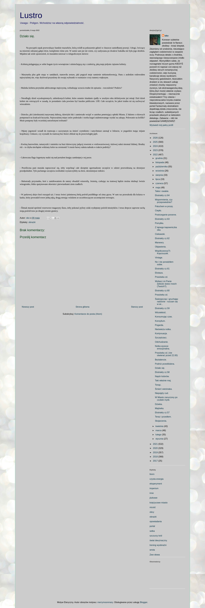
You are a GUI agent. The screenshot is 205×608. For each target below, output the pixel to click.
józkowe (153, 498)
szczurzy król (156, 536)
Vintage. (159, 257)
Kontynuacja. (161, 333)
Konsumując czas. (163, 316)
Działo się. (160, 368)
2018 (155, 456)
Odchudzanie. (161, 342)
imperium (154, 488)
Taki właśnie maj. (163, 380)
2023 (155, 150)
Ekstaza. (159, 273)
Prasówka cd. (161, 277)
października (161, 166)
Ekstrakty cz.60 (162, 290)
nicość (153, 507)
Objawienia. (160, 247)
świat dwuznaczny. (158, 540)
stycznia (159, 439)
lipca (157, 179)
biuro (152, 474)
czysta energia (156, 479)
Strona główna (82, 307)
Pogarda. (159, 325)
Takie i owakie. (162, 191)
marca (158, 430)
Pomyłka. (159, 223)
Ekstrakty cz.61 (162, 268)
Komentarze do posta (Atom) (88, 314)
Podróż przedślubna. (165, 364)
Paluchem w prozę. (164, 206)
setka (152, 531)
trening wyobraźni (158, 545)
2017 (155, 461)
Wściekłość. (160, 312)
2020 (155, 448)
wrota (152, 550)
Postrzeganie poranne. (166, 215)
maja (158, 187)
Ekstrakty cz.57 (162, 412)
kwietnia (159, 426)
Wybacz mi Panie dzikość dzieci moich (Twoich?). (166, 284)
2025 (155, 142)
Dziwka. (158, 404)
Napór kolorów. (162, 376)
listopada (160, 162)
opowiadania (156, 521)
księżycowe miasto (158, 502)
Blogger (143, 602)
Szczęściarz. (161, 337)
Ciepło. (158, 210)
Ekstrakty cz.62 (162, 238)
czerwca (159, 183)
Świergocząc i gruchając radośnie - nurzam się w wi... (166, 301)
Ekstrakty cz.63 (162, 219)
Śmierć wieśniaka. (163, 389)
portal (152, 526)
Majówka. (159, 408)
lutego (158, 434)
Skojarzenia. (161, 421)
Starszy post (137, 307)
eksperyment (156, 484)
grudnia (159, 158)
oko (166, 36)
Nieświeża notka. (163, 329)
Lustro (31, 15)
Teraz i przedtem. (163, 417)
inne (152, 493)
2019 (155, 452)
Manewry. (159, 242)
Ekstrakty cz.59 (162, 308)
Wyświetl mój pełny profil (161, 125)
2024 (155, 146)
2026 (155, 138)
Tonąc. (158, 385)
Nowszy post (28, 307)
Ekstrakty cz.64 (162, 195)
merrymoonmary (105, 602)
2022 (155, 154)
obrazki (32, 222)
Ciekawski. (160, 234)
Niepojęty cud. (162, 393)
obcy (152, 512)
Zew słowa (155, 555)
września (160, 171)
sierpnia (159, 175)
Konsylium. (160, 321)
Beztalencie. (161, 360)
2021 (155, 444)
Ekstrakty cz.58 (162, 372)
